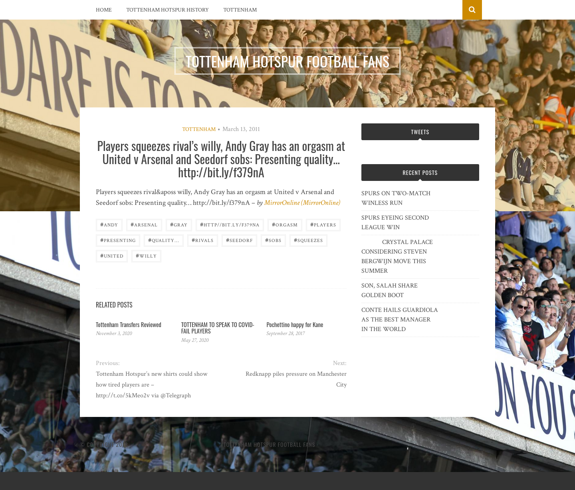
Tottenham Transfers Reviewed (128, 324)
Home (104, 10)
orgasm (285, 224)
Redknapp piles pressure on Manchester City (296, 379)
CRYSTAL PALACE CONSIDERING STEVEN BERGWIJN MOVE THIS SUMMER (397, 256)
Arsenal (144, 224)
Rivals (203, 239)
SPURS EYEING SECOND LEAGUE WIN (395, 223)
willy (146, 255)
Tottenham (240, 10)
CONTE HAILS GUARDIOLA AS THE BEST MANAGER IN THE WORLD (399, 319)
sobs (273, 239)
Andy (109, 224)
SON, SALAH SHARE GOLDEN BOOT (389, 291)
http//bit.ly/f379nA (230, 224)
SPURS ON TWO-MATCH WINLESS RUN (395, 198)
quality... (163, 239)
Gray (179, 224)
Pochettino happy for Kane (294, 324)
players (323, 224)
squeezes (308, 239)
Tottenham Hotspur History (167, 10)
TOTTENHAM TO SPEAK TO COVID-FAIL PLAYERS (217, 327)
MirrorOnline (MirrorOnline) (302, 202)
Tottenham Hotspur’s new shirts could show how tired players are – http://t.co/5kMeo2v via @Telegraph (151, 385)
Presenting (118, 239)
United (111, 255)
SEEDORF (239, 239)
